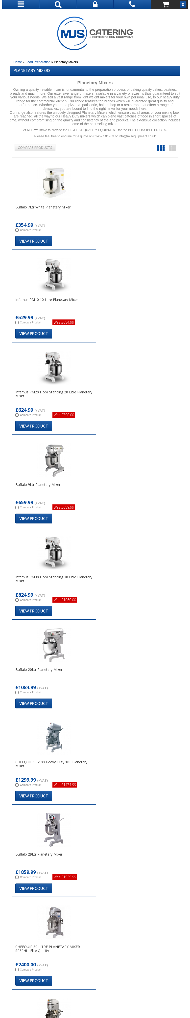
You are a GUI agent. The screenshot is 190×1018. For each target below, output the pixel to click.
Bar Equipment (95, 903)
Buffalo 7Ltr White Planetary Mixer (43, 207)
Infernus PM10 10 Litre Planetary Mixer (128, 207)
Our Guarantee (35, 910)
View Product (33, 241)
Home (17, 62)
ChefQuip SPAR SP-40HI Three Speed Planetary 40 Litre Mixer (126, 579)
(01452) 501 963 (152, 972)
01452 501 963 (97, 835)
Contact (154, 903)
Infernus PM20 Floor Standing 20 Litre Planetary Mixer (45, 301)
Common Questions (35, 916)
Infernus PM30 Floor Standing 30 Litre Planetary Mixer (45, 394)
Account (154, 897)
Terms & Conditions (74, 996)
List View (172, 148)
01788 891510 (97, 865)
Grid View (161, 148)
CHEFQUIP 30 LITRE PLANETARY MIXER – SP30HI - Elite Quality (49, 579)
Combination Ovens (95, 897)
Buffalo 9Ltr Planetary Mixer (119, 299)
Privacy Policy (103, 996)
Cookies (154, 916)
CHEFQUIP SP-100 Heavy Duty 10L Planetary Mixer (51, 486)
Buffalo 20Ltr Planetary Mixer (120, 392)
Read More (21, 715)
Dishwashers (95, 910)
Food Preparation (37, 62)
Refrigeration (95, 916)
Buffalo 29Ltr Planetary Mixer (120, 484)
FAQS (154, 910)
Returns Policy (35, 903)
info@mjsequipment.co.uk (99, 871)
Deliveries (35, 897)
